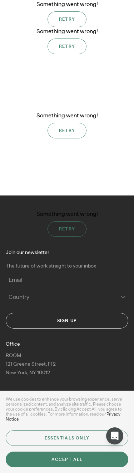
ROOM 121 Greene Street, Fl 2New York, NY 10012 (31, 364)
